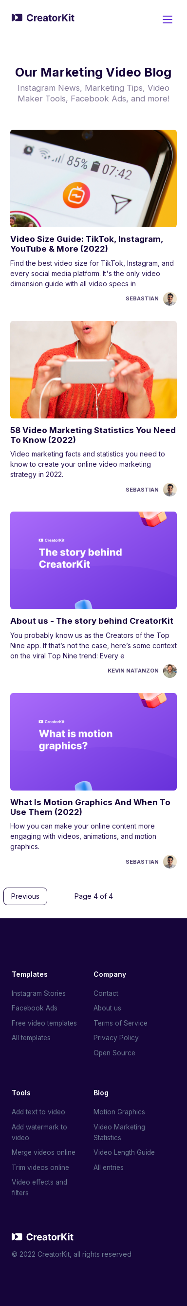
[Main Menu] (167, 19)
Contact (106, 991)
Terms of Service (121, 1021)
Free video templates (46, 1021)
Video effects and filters (41, 1187)
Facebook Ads (35, 1006)
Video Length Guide (126, 1152)
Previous (25, 896)
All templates (32, 1036)
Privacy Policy (116, 1036)
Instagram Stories (39, 991)
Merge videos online (45, 1152)
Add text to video (40, 1111)
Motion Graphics (120, 1111)
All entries (109, 1167)
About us (108, 1006)
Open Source (115, 1051)
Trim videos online (41, 1167)
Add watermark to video (40, 1131)
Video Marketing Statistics (120, 1131)
